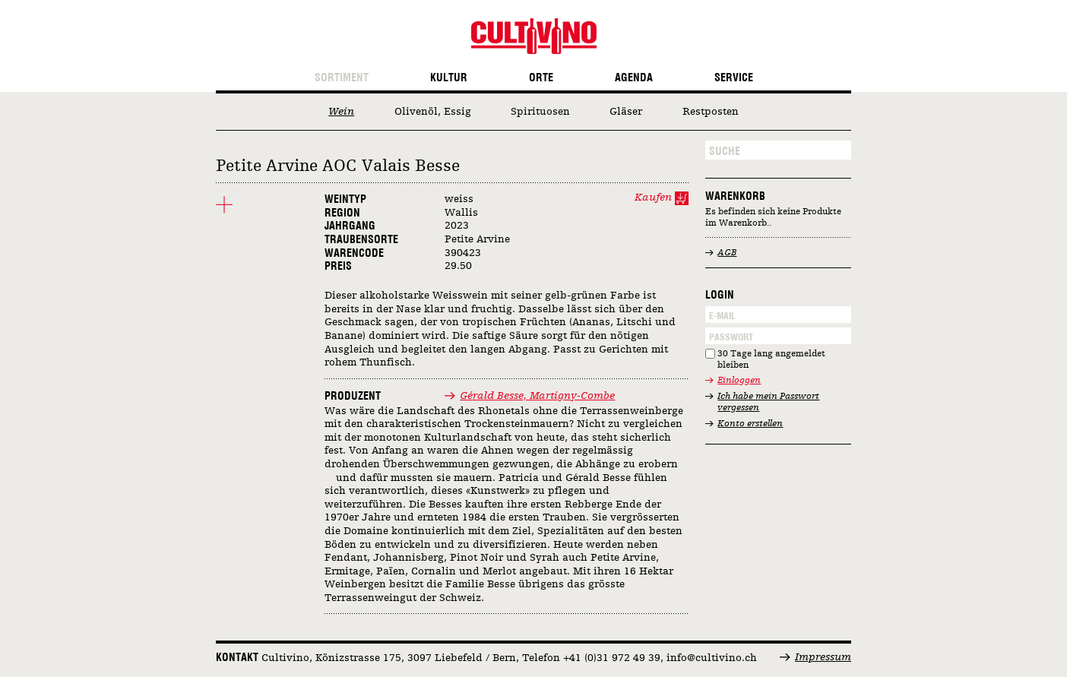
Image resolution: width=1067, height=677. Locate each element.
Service (733, 77)
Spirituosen (540, 111)
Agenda (634, 77)
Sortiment (342, 77)
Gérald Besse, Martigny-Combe (537, 396)
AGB (726, 253)
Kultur (448, 77)
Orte (541, 77)
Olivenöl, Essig (432, 111)
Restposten (710, 111)
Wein (341, 111)
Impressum (823, 657)
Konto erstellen (750, 424)
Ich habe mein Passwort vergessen (768, 402)
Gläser (625, 111)
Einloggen (739, 380)
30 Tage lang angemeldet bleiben (771, 360)
